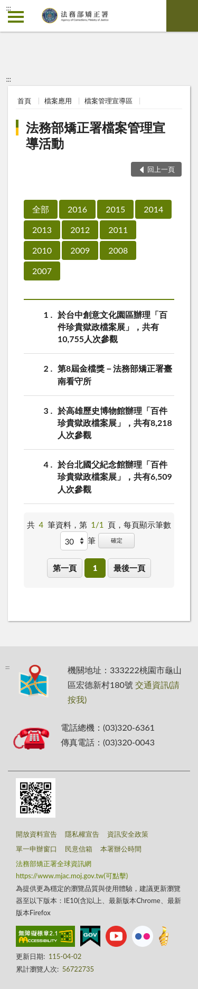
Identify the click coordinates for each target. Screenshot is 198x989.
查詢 (182, 16)
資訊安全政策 (127, 834)
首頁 (24, 100)
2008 (118, 250)
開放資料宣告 (36, 834)
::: (8, 8)
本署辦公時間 (121, 849)
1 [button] (95, 568)
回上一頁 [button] (161, 169)
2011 (118, 230)
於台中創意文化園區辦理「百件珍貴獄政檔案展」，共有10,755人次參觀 (112, 326)
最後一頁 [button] (129, 568)
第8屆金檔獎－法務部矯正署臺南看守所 (115, 373)
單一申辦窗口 (36, 849)
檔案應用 (58, 100)
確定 (116, 540)
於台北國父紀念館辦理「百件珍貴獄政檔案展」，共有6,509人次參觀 (115, 475)
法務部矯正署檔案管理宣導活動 (95, 135)
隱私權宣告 (82, 834)
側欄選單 (16, 17)
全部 (40, 209)
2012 (80, 230)
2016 (77, 209)
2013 (42, 230)
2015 (115, 209)
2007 (42, 271)
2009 (80, 250)
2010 (42, 250)
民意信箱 (78, 849)
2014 (153, 209)
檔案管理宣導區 (108, 100)
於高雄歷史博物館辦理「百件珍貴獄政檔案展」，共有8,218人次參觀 (115, 422)
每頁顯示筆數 (147, 524)
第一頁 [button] (65, 568)
